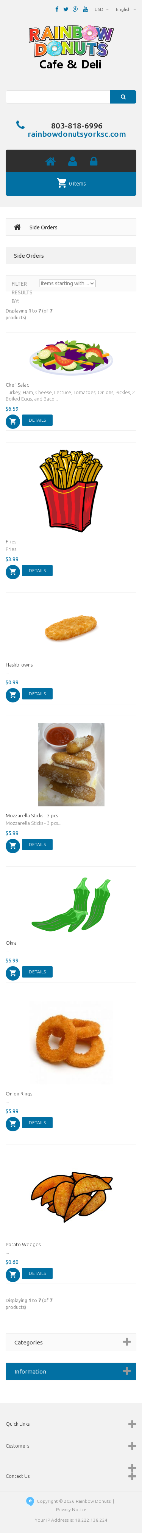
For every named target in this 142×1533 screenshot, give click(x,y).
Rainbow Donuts (93, 1501)
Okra (11, 942)
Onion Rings (19, 1093)
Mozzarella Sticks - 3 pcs (32, 815)
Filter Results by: (22, 292)
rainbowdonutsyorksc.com (77, 133)
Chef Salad (18, 384)
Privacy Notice (71, 1509)
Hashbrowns (19, 664)
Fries (11, 541)
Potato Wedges (23, 1244)
